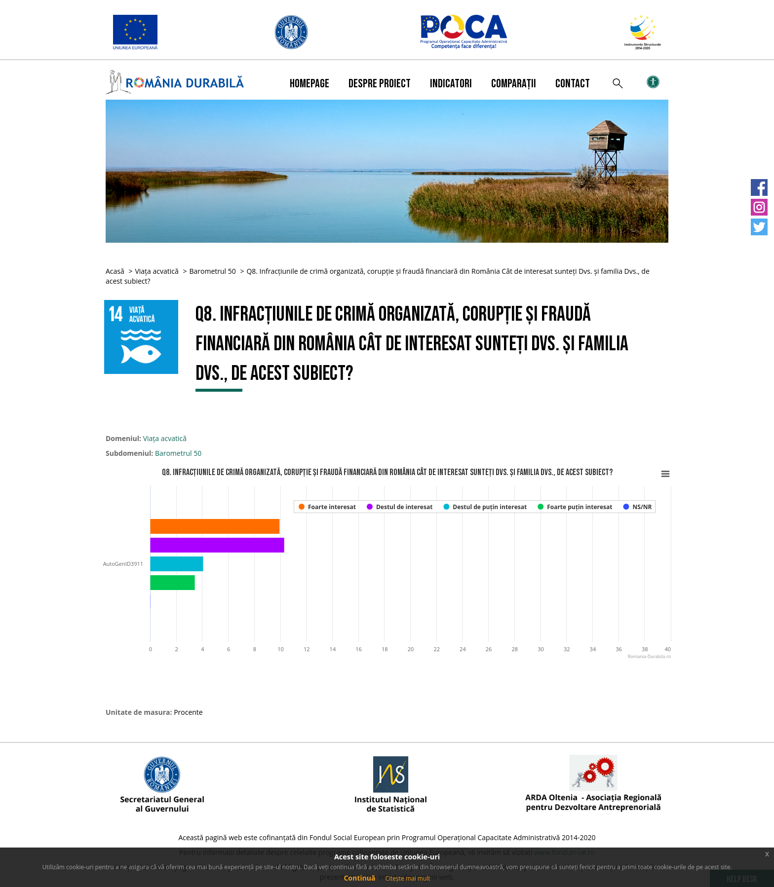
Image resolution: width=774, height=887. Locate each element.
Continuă (359, 878)
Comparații (513, 83)
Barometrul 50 (212, 271)
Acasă (115, 271)
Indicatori (451, 83)
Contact (572, 83)
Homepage (309, 83)
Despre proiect (379, 83)
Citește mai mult (407, 878)
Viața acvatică (156, 271)
